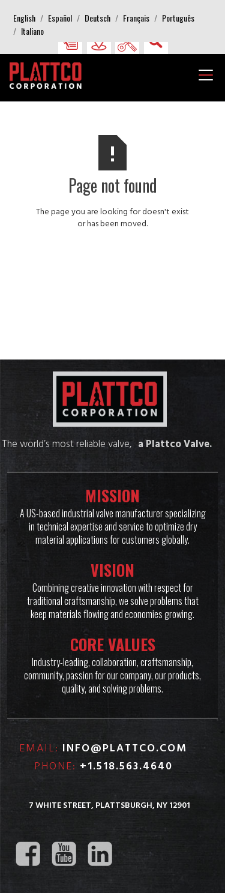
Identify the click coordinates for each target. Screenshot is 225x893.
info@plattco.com (124, 748)
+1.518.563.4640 (126, 766)
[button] (24, 18)
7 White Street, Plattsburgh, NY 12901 (109, 806)
